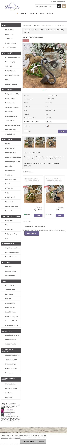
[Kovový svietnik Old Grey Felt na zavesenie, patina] (29, 138)
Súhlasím (41, 441)
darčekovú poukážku (13, 417)
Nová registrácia (61, 2)
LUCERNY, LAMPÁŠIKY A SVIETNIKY (34, 164)
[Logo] (12, 6)
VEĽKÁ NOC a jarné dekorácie (34, 25)
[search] (59, 6)
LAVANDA (23, 13)
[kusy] (26, 131)
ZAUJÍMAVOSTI (50, 13)
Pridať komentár (31, 233)
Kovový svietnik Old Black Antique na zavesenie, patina (54, 180)
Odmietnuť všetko (28, 441)
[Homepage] (17, 13)
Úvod (25, 25)
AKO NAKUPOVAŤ (32, 13)
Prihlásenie (53, 2)
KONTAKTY (41, 13)
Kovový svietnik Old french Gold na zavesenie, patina (32, 180)
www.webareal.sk (16, 432)
